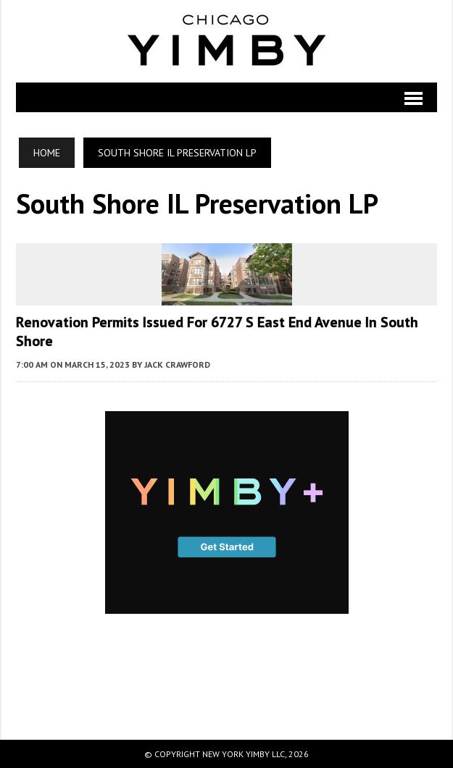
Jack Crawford (177, 364)
